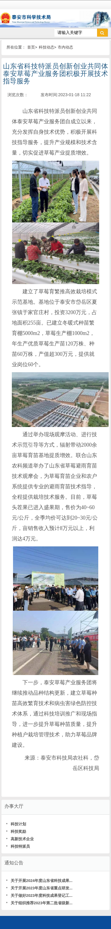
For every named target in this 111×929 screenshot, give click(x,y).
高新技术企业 (20, 839)
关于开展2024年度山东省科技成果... (39, 880)
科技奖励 (16, 831)
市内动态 (65, 47)
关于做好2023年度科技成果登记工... (39, 895)
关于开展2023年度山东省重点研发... (39, 888)
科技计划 (16, 824)
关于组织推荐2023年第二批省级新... (39, 903)
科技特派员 (18, 846)
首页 (31, 47)
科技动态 (46, 47)
